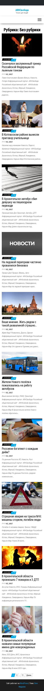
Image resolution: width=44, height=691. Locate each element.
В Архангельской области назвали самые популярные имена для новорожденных (19, 644)
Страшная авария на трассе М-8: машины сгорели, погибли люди (21, 518)
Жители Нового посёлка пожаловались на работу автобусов (17, 385)
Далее (28, 675)
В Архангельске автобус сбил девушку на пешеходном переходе (19, 202)
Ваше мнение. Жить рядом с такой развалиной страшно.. (19, 323)
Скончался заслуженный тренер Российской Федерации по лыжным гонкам (21, 67)
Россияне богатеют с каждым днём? (20, 450)
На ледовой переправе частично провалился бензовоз (21, 263)
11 (23, 675)
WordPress (24, 683)
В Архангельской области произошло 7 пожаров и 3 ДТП (20, 577)
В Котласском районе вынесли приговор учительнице (20, 136)
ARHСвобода (22, 10)
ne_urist (9, 74)
